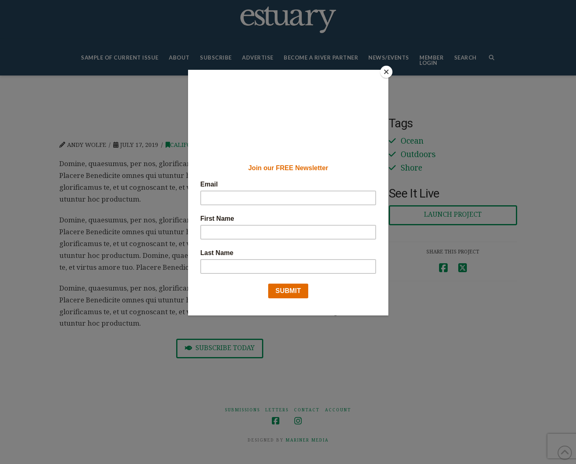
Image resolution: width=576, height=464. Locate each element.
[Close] (386, 72)
